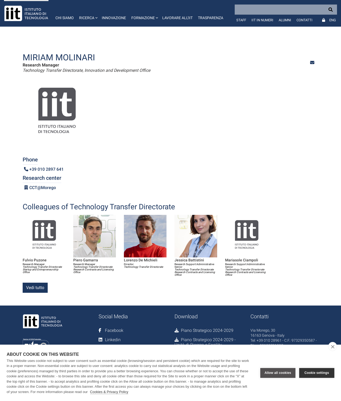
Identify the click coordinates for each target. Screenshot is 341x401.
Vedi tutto (35, 287)
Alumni (285, 20)
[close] (332, 346)
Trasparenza (210, 18)
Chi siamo (64, 18)
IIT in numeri (262, 20)
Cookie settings (317, 373)
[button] (87, 13)
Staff (241, 20)
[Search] (286, 10)
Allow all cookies (278, 373)
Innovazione (114, 18)
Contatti (304, 20)
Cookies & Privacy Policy (109, 392)
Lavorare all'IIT (177, 18)
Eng (332, 20)
